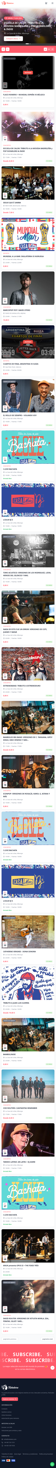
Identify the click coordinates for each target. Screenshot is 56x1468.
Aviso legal (17, 1454)
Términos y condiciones (30, 1454)
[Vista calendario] (52, 49)
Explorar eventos (9, 1399)
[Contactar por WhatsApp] (52, 1464)
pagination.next (47, 1339)
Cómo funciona (6, 1415)
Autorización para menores (10, 1418)
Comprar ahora (13, 39)
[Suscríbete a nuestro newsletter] (28, 1361)
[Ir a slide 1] (27, 43)
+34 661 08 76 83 (8, 1446)
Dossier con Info (7, 1427)
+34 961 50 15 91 (8, 1442)
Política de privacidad (46, 1454)
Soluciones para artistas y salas (11, 1430)
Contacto (4, 1409)
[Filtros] (3, 49)
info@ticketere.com (9, 1439)
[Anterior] (1, 26)
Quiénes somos (6, 1412)
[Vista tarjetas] (45, 49)
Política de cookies (7, 1457)
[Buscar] (7, 49)
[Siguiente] (54, 26)
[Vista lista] (49, 49)
